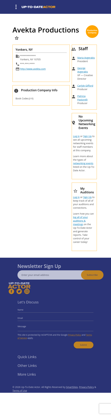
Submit (81, 343)
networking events (83, 163)
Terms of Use (19, 394)
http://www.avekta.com (33, 68)
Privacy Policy (72, 333)
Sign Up (87, 136)
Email (23, 318)
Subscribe (96, 274)
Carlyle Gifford (85, 85)
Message (25, 326)
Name (24, 311)
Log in (76, 136)
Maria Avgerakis (86, 57)
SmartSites (72, 390)
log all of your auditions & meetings (80, 221)
